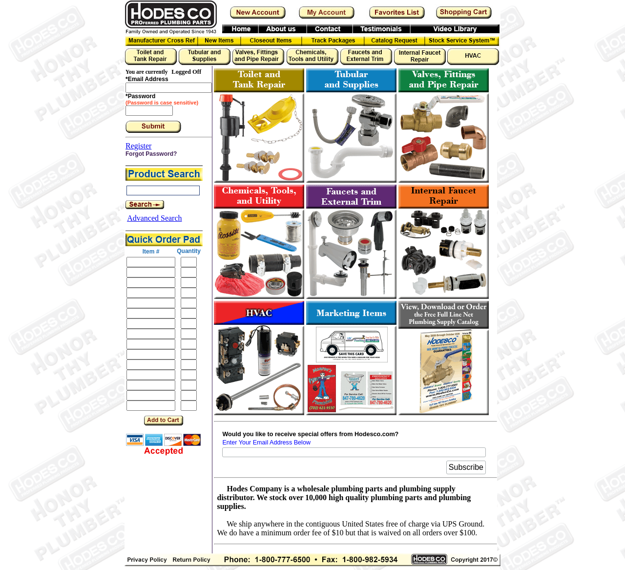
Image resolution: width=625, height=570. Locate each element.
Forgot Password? (151, 153)
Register (138, 146)
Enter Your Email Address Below (266, 442)
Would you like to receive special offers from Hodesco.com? (310, 434)
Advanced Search (154, 218)
